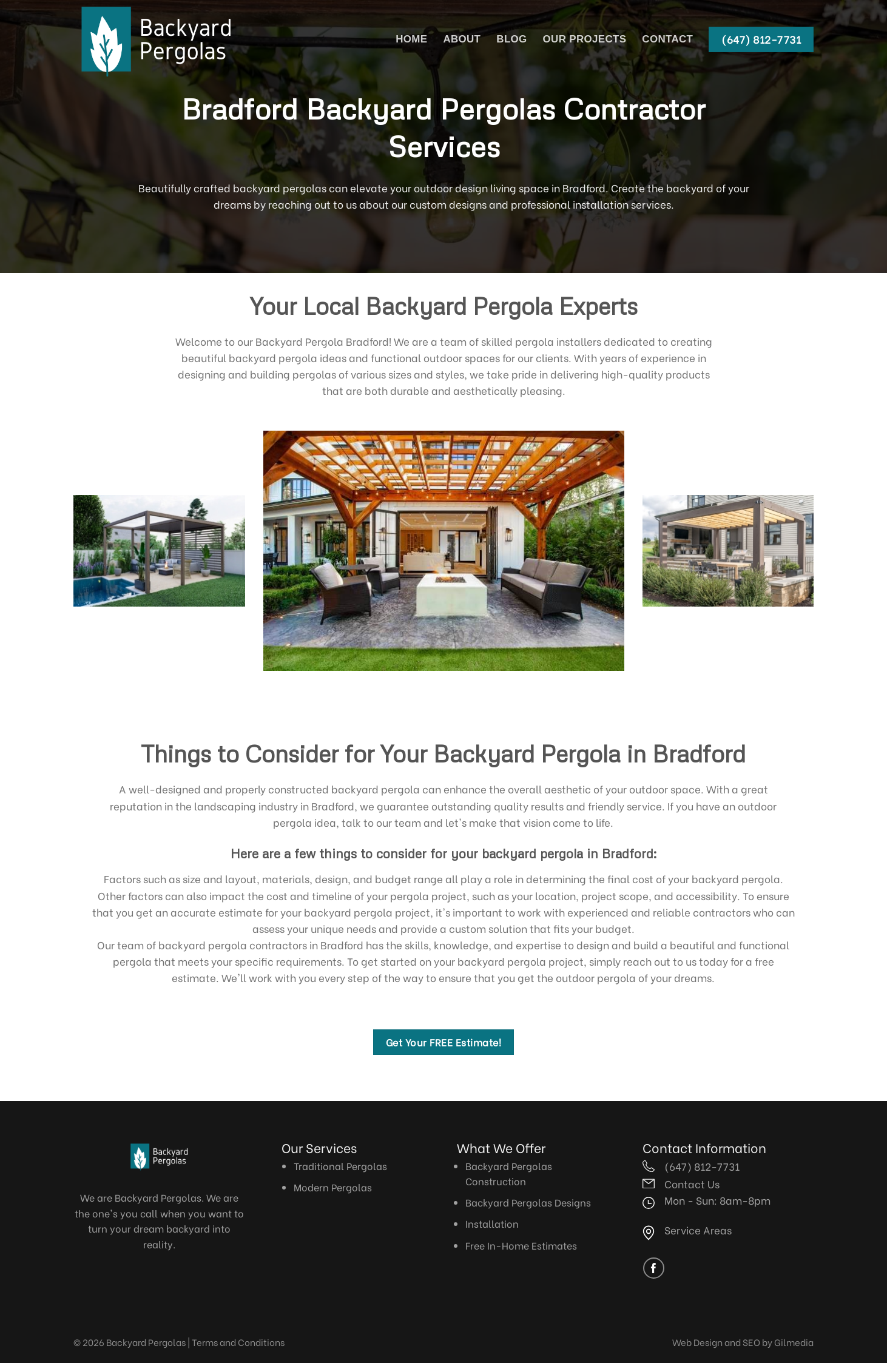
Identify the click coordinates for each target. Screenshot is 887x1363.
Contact (667, 39)
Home (411, 39)
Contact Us (692, 1183)
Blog (511, 39)
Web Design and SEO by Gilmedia (743, 1341)
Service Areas (698, 1229)
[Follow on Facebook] (653, 1268)
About (462, 39)
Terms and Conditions (238, 1341)
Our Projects (585, 39)
